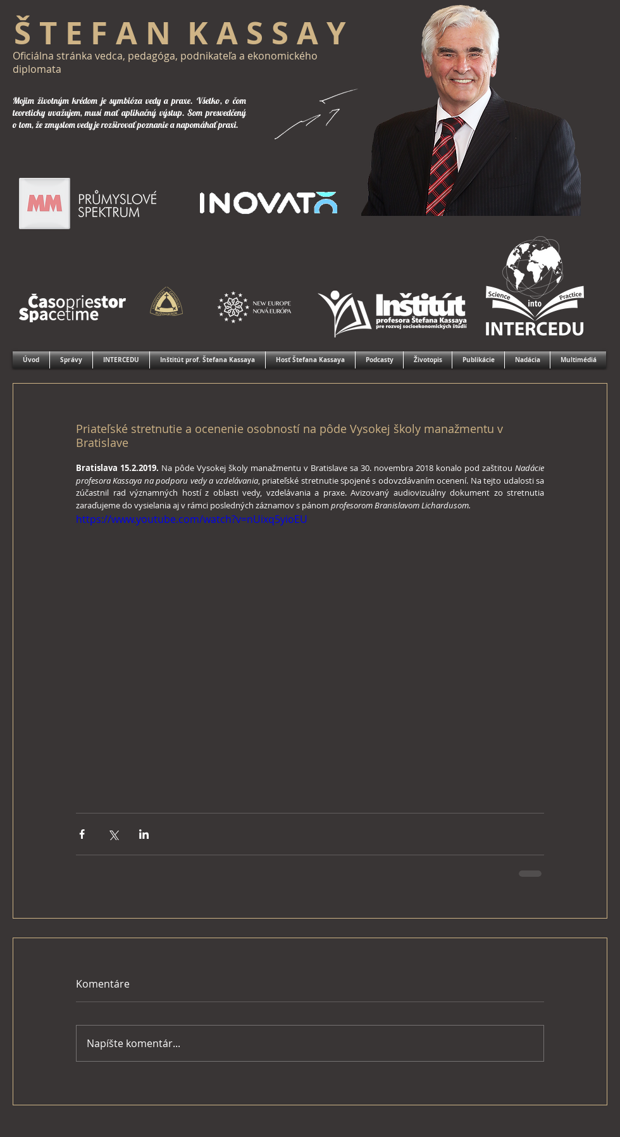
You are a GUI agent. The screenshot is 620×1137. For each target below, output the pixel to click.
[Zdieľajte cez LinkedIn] (144, 834)
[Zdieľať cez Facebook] (82, 834)
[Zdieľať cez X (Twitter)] (113, 834)
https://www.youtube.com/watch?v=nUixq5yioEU (191, 519)
